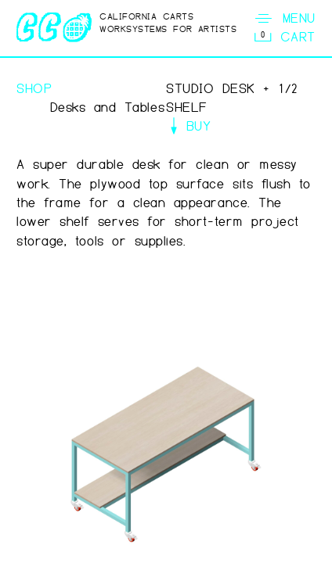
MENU (284, 18)
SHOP (34, 88)
